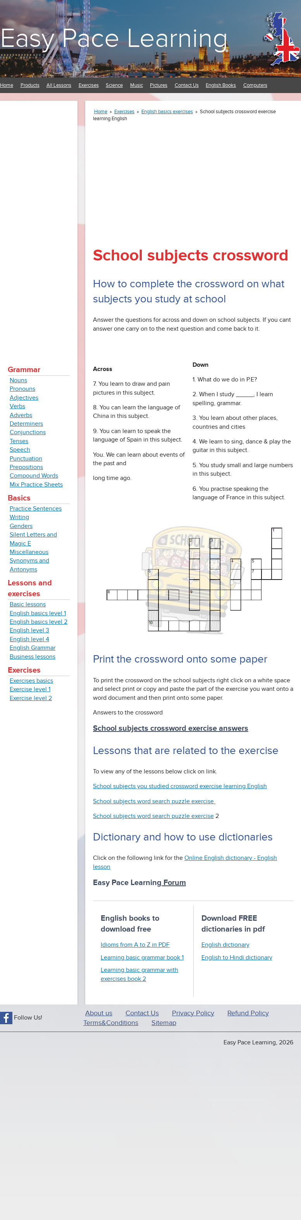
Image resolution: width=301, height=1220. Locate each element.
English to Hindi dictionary (236, 957)
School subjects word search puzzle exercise (154, 801)
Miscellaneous (29, 552)
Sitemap (163, 1023)
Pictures (158, 85)
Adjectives (24, 398)
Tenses (19, 441)
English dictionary (225, 945)
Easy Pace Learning (114, 38)
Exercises (89, 85)
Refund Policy (248, 1013)
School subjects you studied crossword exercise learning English (180, 786)
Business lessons (32, 657)
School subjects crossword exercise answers (170, 728)
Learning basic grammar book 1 (142, 957)
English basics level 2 (38, 622)
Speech (20, 450)
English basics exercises (167, 112)
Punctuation (26, 458)
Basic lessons (28, 604)
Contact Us (187, 85)
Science (114, 85)
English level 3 (29, 630)
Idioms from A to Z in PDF (135, 945)
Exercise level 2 (31, 698)
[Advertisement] (39, 225)
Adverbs (21, 415)
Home (6, 85)
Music (136, 85)
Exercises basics (31, 681)
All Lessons (58, 85)
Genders (21, 526)
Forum (174, 882)
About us (98, 1013)
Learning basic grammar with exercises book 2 (139, 974)
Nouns (18, 380)
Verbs (17, 406)
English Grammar (32, 648)
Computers (255, 85)
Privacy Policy (193, 1013)
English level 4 (29, 639)
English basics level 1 (38, 613)
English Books (221, 85)
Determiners (26, 424)
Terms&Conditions (110, 1023)
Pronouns (22, 389)
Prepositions (26, 467)
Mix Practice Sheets (36, 484)
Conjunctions (28, 432)
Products (30, 85)
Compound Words (34, 476)
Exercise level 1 (30, 689)
